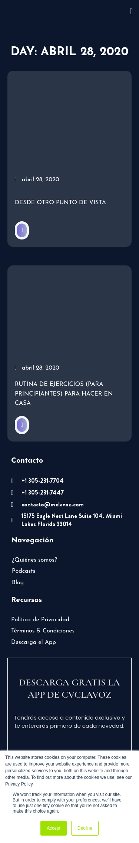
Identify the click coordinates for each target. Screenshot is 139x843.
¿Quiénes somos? (34, 560)
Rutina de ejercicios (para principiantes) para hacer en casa (64, 393)
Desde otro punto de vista (60, 203)
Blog (18, 583)
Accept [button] (53, 828)
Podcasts (23, 571)
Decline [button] (84, 828)
